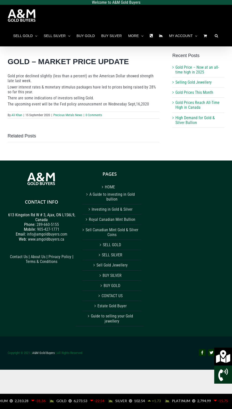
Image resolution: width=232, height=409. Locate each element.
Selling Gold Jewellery (193, 82)
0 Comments (94, 115)
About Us (38, 256)
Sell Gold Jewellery (112, 265)
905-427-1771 (48, 229)
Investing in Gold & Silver (112, 209)
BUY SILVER (112, 275)
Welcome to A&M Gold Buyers (116, 2)
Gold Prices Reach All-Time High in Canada (197, 105)
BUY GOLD (112, 285)
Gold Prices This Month (194, 92)
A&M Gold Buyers (43, 353)
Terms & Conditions (41, 261)
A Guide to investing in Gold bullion (112, 197)
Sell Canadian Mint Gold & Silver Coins (112, 232)
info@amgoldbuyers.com (47, 234)
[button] (216, 35)
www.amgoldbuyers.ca (46, 239)
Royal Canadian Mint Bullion (112, 219)
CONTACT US (112, 295)
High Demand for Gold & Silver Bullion (195, 120)
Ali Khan (16, 115)
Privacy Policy (60, 256)
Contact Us (19, 256)
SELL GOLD (112, 244)
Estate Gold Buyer (112, 306)
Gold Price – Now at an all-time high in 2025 (197, 70)
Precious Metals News (67, 115)
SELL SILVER (112, 255)
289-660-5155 (48, 224)
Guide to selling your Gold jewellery (112, 318)
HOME (110, 187)
